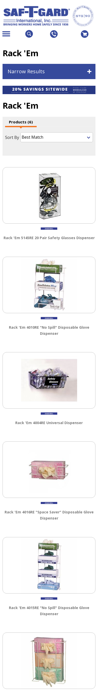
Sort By (12, 137)
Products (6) (21, 121)
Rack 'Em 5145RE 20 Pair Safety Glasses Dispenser (49, 236)
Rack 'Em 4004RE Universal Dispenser (49, 421)
